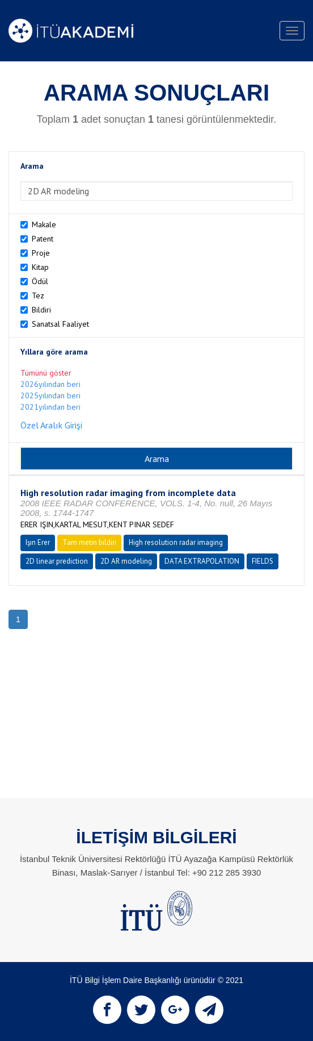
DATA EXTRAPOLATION (201, 561)
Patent (42, 239)
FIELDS (262, 561)
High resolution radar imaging (176, 542)
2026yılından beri (50, 384)
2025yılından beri (50, 395)
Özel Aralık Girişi (51, 425)
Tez (38, 295)
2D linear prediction (57, 561)
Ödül (40, 281)
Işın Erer (38, 542)
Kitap (40, 267)
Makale (44, 224)
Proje (41, 253)
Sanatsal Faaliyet (60, 324)
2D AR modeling (126, 561)
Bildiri (41, 310)
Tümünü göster (45, 373)
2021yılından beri (50, 407)
